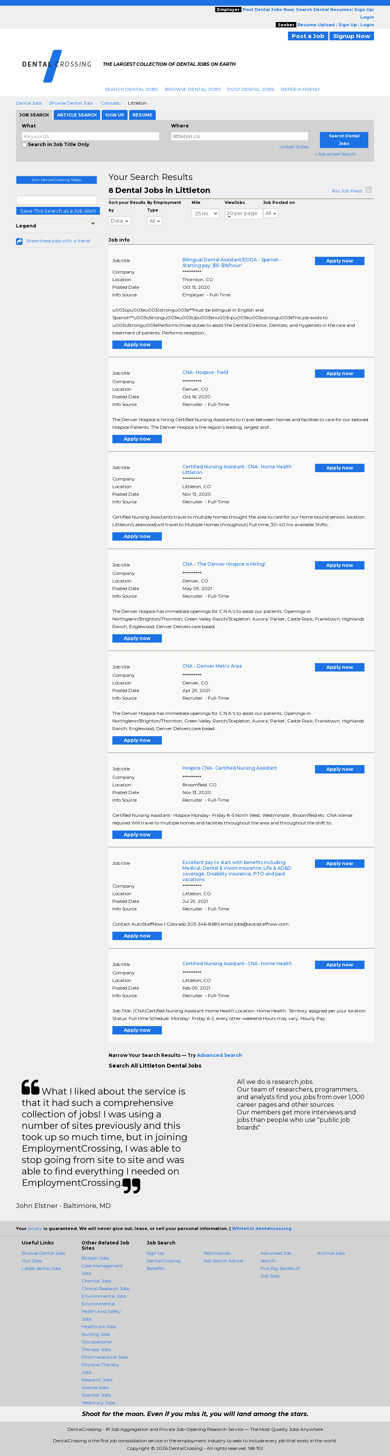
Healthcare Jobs (99, 1326)
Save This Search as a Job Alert (58, 211)
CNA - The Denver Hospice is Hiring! (223, 564)
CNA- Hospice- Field (205, 372)
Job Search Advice (223, 1260)
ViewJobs (235, 202)
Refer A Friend (300, 89)
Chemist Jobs (96, 1281)
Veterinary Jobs (98, 1402)
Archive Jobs (331, 1253)
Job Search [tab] (34, 115)
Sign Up (155, 1253)
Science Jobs (95, 1387)
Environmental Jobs (104, 1296)
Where (180, 126)
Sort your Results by (127, 206)
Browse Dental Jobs (193, 89)
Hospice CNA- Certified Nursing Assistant (229, 768)
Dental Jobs (29, 103)
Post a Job (308, 36)
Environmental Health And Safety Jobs (101, 1311)
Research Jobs (97, 1380)
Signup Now (351, 36)
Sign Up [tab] (114, 115)
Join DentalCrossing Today (56, 179)
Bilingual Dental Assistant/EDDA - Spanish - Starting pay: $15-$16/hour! (232, 262)
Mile (196, 202)
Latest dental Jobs (41, 1268)
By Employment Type (164, 206)
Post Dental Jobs (250, 89)
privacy (35, 1228)
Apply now (339, 261)
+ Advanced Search (335, 154)
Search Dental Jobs (131, 89)
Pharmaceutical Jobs (105, 1357)
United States (294, 147)
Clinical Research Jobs (105, 1288)
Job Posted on (279, 202)
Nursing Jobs (96, 1334)
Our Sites (32, 1260)
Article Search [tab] (77, 115)
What (29, 126)
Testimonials (216, 1253)
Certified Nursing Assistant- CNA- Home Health (237, 963)
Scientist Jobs (96, 1395)
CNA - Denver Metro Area (212, 666)
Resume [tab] (142, 115)
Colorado (110, 103)
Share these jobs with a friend (58, 240)
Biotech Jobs (95, 1258)
